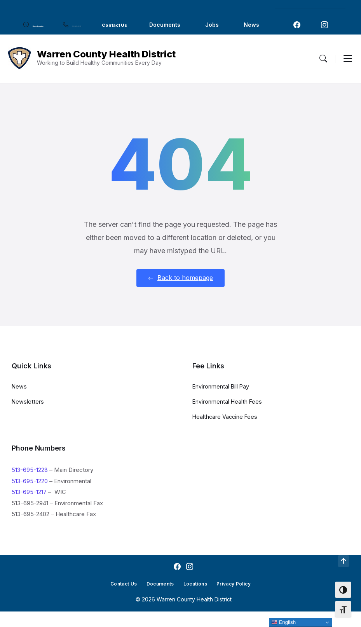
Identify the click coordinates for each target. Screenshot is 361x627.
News (19, 402)
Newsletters (28, 417)
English (283, 622)
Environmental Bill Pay (221, 402)
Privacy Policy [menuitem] (239, 599)
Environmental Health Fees (227, 417)
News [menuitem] (89, 42)
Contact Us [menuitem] (178, 24)
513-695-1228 (30, 485)
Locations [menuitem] (196, 599)
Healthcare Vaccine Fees (225, 432)
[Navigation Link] (296, 32)
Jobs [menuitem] (49, 42)
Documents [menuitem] (233, 24)
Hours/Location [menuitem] (53, 24)
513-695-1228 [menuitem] (121, 24)
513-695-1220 (30, 497)
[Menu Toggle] (323, 74)
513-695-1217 (29, 507)
